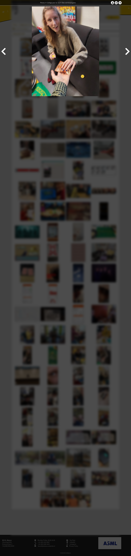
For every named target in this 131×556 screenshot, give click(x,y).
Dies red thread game (69, 3)
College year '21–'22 (53, 3)
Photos (42, 3)
